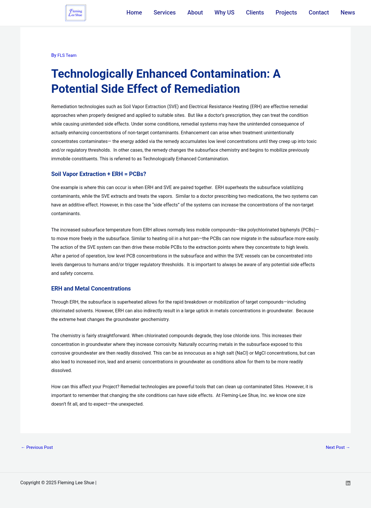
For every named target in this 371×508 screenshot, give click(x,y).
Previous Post (38, 448)
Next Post (337, 448)
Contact (319, 12)
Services (165, 12)
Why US (224, 12)
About (195, 12)
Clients (255, 12)
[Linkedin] (348, 483)
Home (134, 12)
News (348, 12)
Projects (286, 12)
